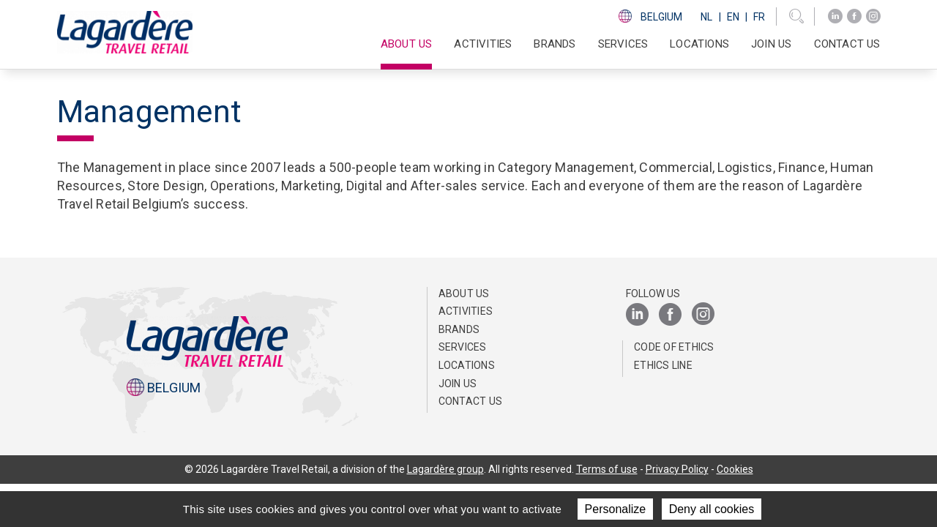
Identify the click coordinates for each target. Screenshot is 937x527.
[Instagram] (873, 16)
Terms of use (607, 469)
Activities (465, 311)
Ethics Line (663, 365)
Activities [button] (483, 44)
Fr (759, 17)
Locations (699, 44)
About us (464, 293)
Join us (771, 44)
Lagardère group (445, 469)
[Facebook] (854, 16)
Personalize (615, 509)
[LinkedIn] (835, 16)
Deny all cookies (712, 509)
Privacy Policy (677, 469)
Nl (706, 17)
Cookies (735, 469)
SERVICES (623, 44)
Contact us (847, 44)
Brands (554, 44)
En (733, 17)
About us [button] (407, 44)
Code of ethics (674, 347)
